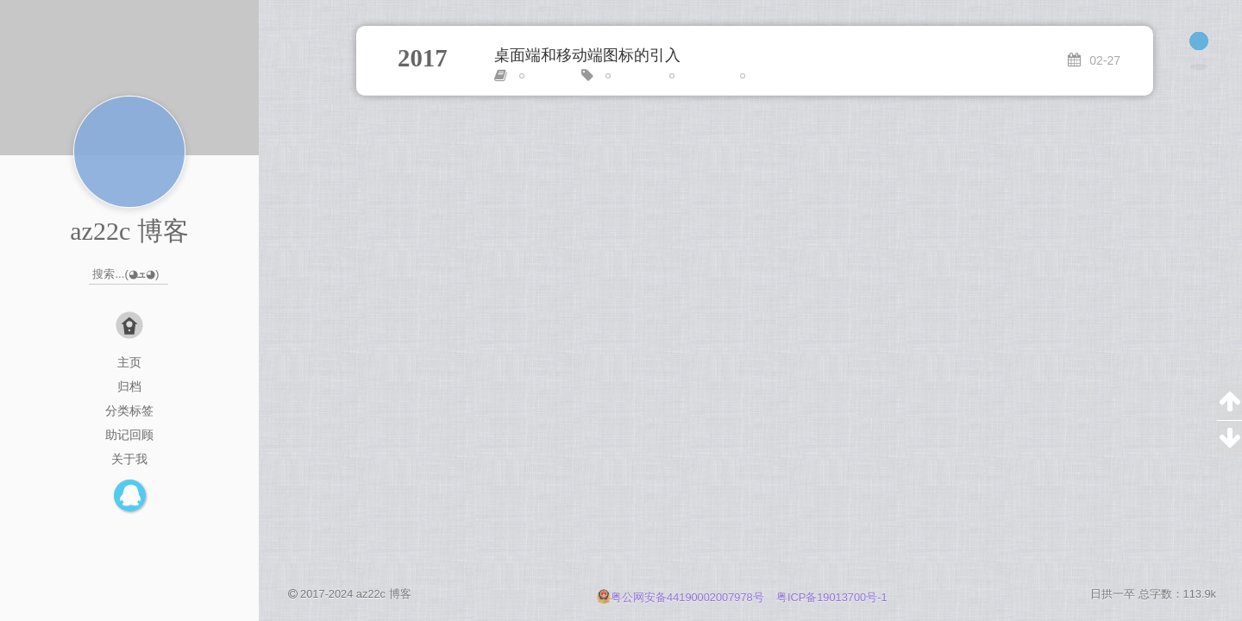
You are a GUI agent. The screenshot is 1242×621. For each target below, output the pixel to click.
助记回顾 (129, 435)
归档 (129, 386)
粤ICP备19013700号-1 (832, 597)
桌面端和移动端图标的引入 (587, 55)
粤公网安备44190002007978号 (682, 597)
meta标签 (699, 76)
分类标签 (129, 410)
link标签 (631, 76)
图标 (758, 76)
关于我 (129, 459)
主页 (129, 362)
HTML (541, 76)
